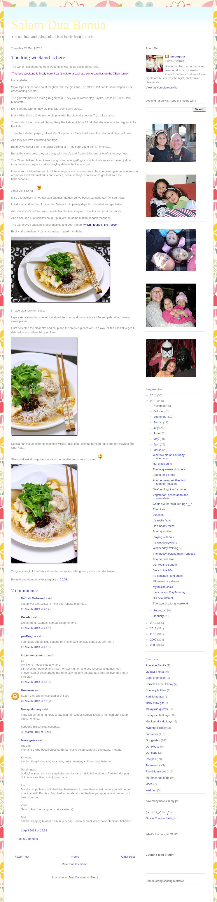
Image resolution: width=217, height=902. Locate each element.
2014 (153, 395)
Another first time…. (165, 559)
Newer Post (21, 856)
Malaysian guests (157, 709)
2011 (153, 628)
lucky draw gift (155, 703)
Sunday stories (162, 531)
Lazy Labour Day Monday (169, 592)
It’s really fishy (161, 520)
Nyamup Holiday (156, 727)
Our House (152, 746)
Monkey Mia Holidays (159, 721)
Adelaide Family (156, 665)
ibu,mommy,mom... (34, 655)
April (157, 444)
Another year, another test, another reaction (169, 482)
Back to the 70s (162, 570)
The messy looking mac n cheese (174, 553)
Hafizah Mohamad (33, 598)
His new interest (163, 598)
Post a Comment (27, 838)
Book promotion (156, 677)
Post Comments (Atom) (83, 877)
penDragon (28, 636)
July (156, 427)
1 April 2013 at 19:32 (34, 830)
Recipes (151, 759)
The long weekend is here (169, 469)
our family (152, 734)
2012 (153, 623)
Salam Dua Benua (58, 24)
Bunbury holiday (156, 690)
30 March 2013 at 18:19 (36, 732)
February (160, 610)
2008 (153, 645)
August (158, 422)
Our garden (153, 740)
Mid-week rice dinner (166, 581)
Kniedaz (26, 617)
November (161, 405)
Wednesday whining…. (167, 548)
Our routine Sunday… (166, 564)
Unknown (27, 690)
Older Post (128, 856)
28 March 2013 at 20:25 (36, 609)
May (157, 439)
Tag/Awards (153, 765)
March (158, 450)
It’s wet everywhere (165, 542)
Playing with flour (163, 537)
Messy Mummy (31, 709)
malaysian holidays (158, 715)
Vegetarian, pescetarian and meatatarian (170, 496)
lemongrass (29, 740)
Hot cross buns (162, 463)
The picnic (159, 509)
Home (75, 856)
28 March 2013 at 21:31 (36, 628)
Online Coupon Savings (161, 818)
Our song (151, 752)
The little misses (156, 771)
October (159, 411)
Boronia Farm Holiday (159, 684)
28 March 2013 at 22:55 (36, 647)
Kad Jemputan (155, 696)
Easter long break (164, 474)
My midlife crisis (163, 587)
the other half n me (157, 777)
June (157, 433)
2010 (153, 634)
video (149, 784)
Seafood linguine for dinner (170, 489)
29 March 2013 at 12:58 (36, 701)
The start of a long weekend (170, 603)
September (161, 416)
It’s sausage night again (167, 575)
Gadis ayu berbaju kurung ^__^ (172, 504)
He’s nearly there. (164, 526)
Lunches (158, 514)
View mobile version (74, 864)
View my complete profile (161, 87)
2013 (153, 401)
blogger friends (155, 671)
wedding (151, 790)
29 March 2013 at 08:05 (36, 682)
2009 (153, 639)
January (159, 616)
